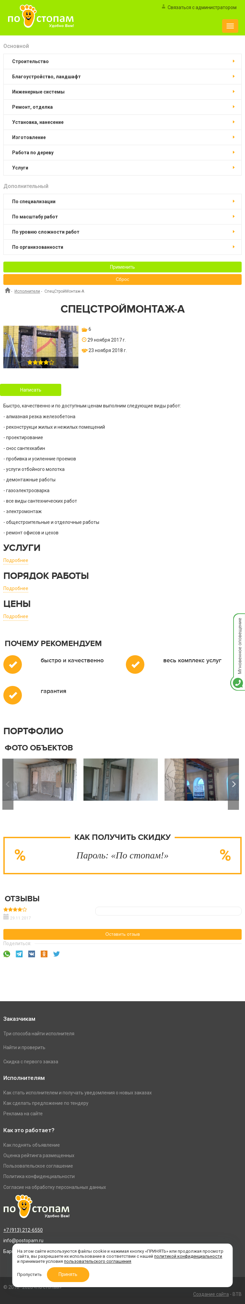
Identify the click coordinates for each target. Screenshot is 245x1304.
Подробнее (15, 560)
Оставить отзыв (122, 934)
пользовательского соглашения (97, 1261)
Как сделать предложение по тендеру (46, 1103)
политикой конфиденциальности (188, 1256)
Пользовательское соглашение (38, 1166)
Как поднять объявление (31, 1145)
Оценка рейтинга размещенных (38, 1155)
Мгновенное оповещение (237, 620)
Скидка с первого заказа (30, 1061)
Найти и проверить (24, 1047)
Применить (122, 267)
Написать (30, 390)
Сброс (122, 279)
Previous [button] (7, 784)
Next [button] (233, 784)
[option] (120, 784)
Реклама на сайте (23, 1113)
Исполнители (27, 291)
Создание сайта (211, 1294)
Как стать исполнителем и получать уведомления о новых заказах (77, 1092)
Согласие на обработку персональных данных (54, 1187)
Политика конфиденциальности (39, 1176)
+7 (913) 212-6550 (23, 1230)
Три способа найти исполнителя (38, 1033)
